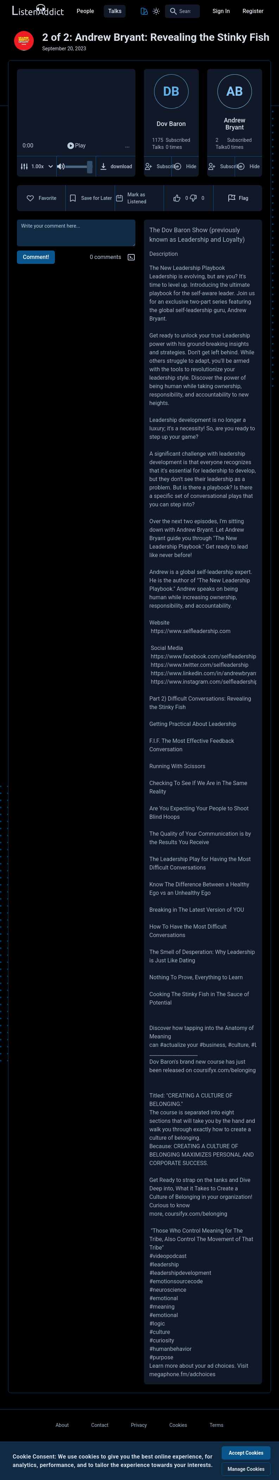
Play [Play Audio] (75, 145)
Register (253, 11)
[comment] (76, 233)
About (62, 1425)
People (85, 11)
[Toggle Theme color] (144, 11)
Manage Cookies (246, 1469)
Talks (114, 11)
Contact (99, 1425)
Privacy (139, 1425)
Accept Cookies (246, 1453)
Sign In (221, 11)
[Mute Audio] (60, 166)
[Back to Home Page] (37, 10)
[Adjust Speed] (37, 166)
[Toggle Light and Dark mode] (156, 11)
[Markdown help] (131, 257)
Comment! (36, 257)
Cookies (178, 1425)
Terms (216, 1425)
